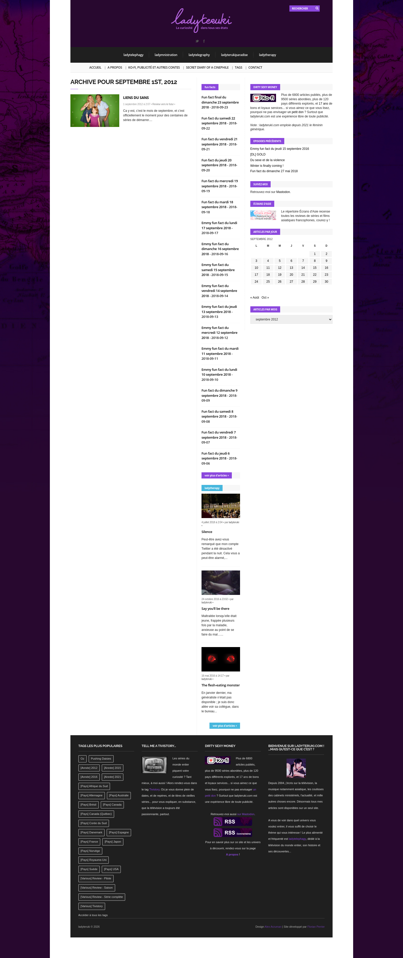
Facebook (203, 41)
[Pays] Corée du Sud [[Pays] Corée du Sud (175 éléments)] (94, 823)
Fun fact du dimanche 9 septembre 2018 (219, 393)
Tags (238, 67)
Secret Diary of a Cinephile (207, 67)
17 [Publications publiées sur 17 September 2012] (256, 275)
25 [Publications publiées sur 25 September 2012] (268, 281)
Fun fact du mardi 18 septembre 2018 (217, 204)
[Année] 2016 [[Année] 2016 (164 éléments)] (89, 776)
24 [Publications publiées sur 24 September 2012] (256, 281)
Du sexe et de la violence (267, 160)
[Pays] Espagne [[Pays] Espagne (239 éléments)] (119, 832)
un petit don (296, 112)
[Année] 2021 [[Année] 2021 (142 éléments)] (112, 776)
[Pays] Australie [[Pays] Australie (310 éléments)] (119, 795)
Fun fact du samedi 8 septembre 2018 (217, 414)
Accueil (95, 67)
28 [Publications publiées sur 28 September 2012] (303, 281)
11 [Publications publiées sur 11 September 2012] (268, 268)
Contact (255, 67)
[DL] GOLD (257, 154)
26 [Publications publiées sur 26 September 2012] (279, 281)
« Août (254, 297)
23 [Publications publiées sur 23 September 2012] (326, 275)
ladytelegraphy (199, 55)
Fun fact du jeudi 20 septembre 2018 (217, 163)
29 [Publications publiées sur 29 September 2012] (314, 281)
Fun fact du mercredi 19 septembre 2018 (220, 183)
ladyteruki (234, 522)
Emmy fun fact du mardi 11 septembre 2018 (220, 351)
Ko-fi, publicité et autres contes (154, 67)
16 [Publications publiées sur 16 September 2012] (326, 268)
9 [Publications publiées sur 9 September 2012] (326, 261)
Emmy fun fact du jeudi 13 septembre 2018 (219, 309)
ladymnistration (166, 55)
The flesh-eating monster (221, 685)
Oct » (265, 297)
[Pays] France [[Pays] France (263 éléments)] (89, 841)
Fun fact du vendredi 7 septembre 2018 (219, 435)
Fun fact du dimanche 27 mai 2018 (274, 171)
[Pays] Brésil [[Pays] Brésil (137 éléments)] (88, 804)
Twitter (196, 41)
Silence (207, 531)
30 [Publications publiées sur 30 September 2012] (326, 281)
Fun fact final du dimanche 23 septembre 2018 (220, 102)
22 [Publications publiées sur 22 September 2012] (314, 275)
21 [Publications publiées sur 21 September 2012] (303, 275)
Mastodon (283, 192)
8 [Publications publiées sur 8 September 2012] (315, 261)
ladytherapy (267, 55)
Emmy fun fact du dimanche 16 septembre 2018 (220, 249)
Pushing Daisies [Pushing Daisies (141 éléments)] (101, 758)
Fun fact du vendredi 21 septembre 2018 (219, 141)
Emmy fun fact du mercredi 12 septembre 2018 (219, 332)
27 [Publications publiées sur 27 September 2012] (291, 281)
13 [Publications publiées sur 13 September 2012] (291, 268)
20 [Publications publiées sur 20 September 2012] (291, 275)
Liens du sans (136, 97)
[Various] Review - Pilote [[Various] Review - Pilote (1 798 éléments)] (96, 878)
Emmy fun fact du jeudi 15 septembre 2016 (279, 149)
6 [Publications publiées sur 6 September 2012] (291, 261)
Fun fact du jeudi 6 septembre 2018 (216, 456)
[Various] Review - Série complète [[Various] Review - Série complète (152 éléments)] (102, 896)
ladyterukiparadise (234, 55)
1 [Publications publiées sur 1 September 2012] (315, 254)
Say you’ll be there (215, 608)
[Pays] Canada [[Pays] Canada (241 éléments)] (112, 804)
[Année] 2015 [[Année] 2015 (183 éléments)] (112, 767)
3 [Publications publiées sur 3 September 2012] (256, 261)
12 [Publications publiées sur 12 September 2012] (279, 268)
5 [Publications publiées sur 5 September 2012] (280, 261)
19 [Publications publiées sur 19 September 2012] (279, 275)
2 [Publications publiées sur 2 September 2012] (326, 254)
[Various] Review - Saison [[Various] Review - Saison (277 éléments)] (97, 887)
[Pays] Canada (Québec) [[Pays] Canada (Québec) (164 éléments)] (96, 813)
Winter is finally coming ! (266, 166)
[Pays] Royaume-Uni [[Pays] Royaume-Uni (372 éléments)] (94, 859)
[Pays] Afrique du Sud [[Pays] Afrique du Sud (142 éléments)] (94, 786)
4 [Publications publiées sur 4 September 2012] (268, 261)
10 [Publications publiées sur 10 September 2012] (256, 268)
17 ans (323, 103)
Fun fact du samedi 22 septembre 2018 (218, 121)
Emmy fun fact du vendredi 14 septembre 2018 (219, 290)
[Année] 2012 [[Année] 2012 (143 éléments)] (89, 767)
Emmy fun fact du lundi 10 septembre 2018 (219, 372)
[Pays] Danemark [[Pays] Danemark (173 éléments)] (91, 832)
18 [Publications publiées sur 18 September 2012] (268, 275)
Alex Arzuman (273, 926)
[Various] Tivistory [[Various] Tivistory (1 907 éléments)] (92, 906)
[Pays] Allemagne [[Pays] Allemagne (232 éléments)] (92, 795)
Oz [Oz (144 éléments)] (82, 758)
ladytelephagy (133, 55)
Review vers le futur (163, 104)
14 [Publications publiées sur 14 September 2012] (303, 268)
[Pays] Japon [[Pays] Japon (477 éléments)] (113, 841)
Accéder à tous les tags (93, 915)
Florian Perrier (316, 926)
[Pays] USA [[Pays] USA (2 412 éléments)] (111, 869)
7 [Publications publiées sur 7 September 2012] (303, 261)
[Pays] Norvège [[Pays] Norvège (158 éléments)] (90, 850)
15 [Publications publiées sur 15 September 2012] (314, 268)
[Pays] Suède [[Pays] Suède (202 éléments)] (89, 869)
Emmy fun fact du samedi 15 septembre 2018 (218, 269)
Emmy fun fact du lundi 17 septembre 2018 (219, 225)
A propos (114, 67)
